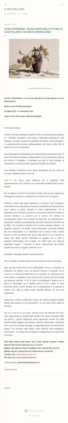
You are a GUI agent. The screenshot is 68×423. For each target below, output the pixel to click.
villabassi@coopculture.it (26, 354)
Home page (10, 14)
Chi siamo (22, 14)
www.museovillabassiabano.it (24, 357)
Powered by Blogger (34, 410)
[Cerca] (62, 4)
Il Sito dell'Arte (10, 369)
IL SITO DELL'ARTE (14, 9)
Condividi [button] (7, 388)
